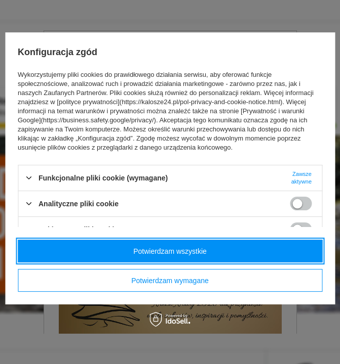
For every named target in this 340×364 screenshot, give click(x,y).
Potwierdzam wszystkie (170, 251)
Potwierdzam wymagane (170, 281)
